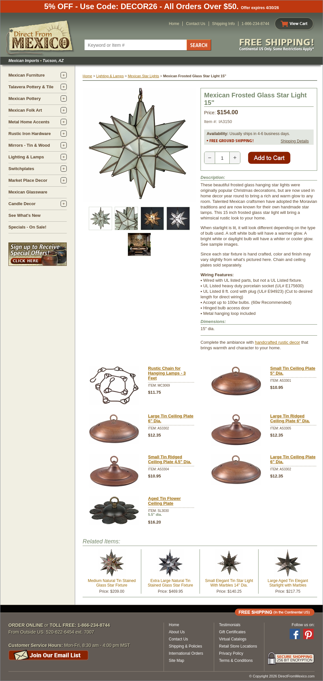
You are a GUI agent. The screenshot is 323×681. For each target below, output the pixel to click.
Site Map (176, 660)
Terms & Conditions (236, 660)
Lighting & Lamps (26, 157)
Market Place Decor (27, 180)
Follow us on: (303, 625)
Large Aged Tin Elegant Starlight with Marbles (288, 583)
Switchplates (21, 168)
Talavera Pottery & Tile (30, 86)
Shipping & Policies (185, 646)
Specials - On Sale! (27, 227)
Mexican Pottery (24, 98)
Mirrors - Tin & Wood (29, 145)
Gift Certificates (232, 632)
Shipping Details (295, 141)
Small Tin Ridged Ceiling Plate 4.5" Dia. (169, 459)
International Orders (186, 653)
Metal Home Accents (29, 121)
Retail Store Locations (238, 646)
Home (174, 23)
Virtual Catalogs (233, 639)
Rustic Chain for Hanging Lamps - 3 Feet (167, 373)
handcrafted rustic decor (277, 342)
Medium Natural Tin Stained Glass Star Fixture (112, 583)
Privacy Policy (231, 653)
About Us (177, 632)
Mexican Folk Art (25, 110)
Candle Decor (22, 203)
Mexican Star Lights (143, 76)
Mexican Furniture (26, 75)
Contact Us (195, 23)
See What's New (24, 215)
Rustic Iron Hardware (29, 133)
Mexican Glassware (27, 192)
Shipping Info (223, 23)
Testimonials (229, 625)
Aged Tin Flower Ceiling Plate (164, 501)
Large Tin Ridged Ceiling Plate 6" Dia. (290, 418)
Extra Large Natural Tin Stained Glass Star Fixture (170, 583)
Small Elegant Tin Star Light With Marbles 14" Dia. (229, 583)
